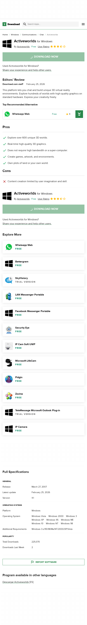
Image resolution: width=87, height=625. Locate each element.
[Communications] (29, 34)
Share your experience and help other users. (27, 70)
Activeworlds (33, 41)
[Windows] (15, 34)
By (22, 46)
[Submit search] (24, 24)
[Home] (5, 34)
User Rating (52, 46)
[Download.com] (11, 24)
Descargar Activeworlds (16, 582)
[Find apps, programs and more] (50, 24)
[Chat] (42, 34)
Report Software (43, 562)
